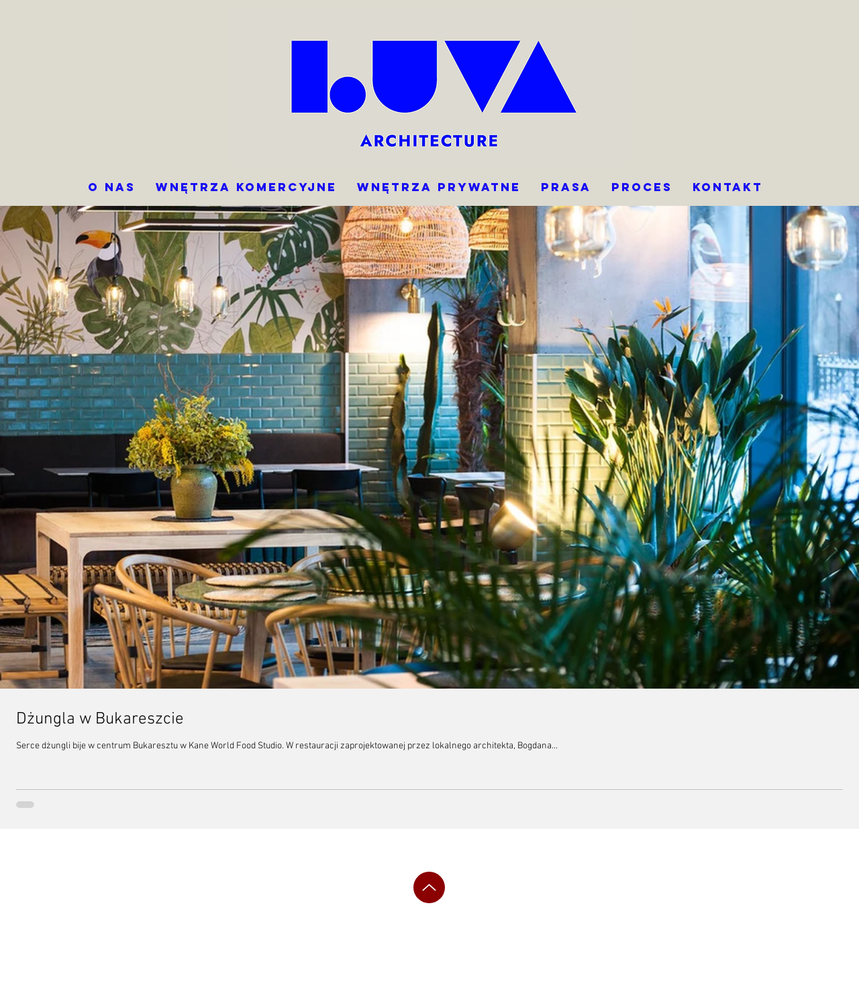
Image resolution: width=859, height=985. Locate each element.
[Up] (429, 887)
